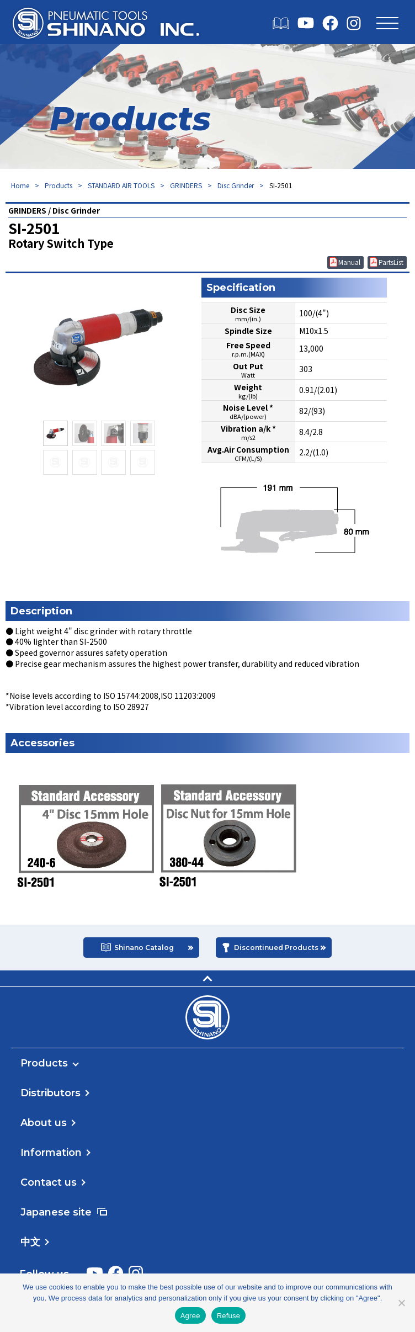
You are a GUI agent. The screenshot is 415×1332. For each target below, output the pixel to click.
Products (58, 185)
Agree (190, 1316)
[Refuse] (401, 1302)
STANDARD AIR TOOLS (121, 185)
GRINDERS (186, 185)
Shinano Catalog (144, 947)
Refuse (229, 1316)
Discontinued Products (276, 947)
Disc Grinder (235, 185)
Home (20, 185)
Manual (349, 262)
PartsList (391, 262)
